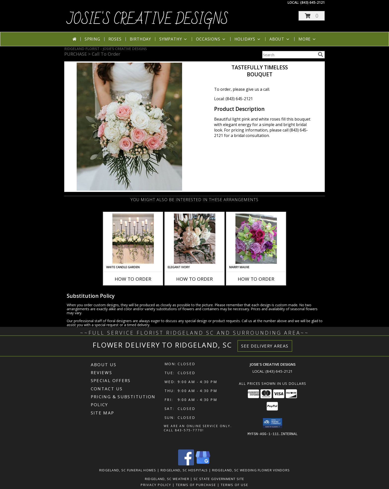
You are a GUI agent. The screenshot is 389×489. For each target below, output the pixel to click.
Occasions (211, 39)
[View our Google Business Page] (203, 464)
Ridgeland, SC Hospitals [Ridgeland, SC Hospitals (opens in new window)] (184, 470)
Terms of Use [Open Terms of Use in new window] (234, 485)
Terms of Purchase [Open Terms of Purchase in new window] (196, 485)
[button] (311, 16)
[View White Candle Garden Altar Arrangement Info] (133, 239)
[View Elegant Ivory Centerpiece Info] (194, 239)
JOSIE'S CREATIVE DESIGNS (147, 19)
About (279, 39)
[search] (320, 54)
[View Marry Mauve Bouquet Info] (256, 239)
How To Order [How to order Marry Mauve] (256, 279)
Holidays (247, 39)
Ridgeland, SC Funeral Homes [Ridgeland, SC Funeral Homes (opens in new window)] (127, 470)
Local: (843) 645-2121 (233, 98)
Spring (92, 39)
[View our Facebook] (186, 464)
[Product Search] (289, 54)
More (307, 39)
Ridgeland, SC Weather (167, 479)
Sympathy (173, 39)
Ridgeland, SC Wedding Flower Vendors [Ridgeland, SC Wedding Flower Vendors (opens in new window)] (251, 470)
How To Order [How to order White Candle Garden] (133, 279)
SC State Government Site (219, 479)
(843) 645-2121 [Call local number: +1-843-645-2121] (312, 2)
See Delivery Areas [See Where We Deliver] (265, 346)
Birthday (140, 39)
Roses (115, 39)
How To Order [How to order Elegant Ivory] (194, 279)
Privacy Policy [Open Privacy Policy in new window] (156, 485)
